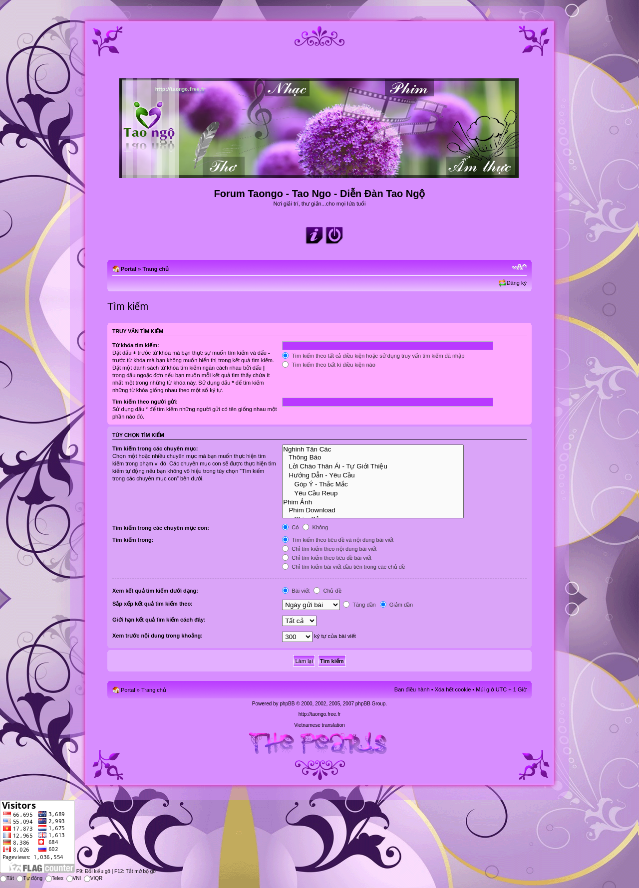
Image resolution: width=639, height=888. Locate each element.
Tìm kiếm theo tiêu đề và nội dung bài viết (337, 540)
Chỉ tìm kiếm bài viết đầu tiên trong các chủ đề (343, 567)
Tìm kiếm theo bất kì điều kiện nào (328, 365)
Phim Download (373, 510)
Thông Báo (373, 457)
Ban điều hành (412, 689)
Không (315, 527)
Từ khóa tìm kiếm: (135, 345)
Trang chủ (155, 269)
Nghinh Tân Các (373, 449)
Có (290, 527)
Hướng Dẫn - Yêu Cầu (373, 474)
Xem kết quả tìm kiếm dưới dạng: (155, 591)
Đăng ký (517, 283)
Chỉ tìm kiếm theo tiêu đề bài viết (326, 558)
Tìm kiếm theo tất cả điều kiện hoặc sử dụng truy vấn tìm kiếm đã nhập (373, 356)
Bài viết (296, 591)
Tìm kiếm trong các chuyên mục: (155, 448)
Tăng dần (359, 605)
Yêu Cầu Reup (373, 492)
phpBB (287, 703)
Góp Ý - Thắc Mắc (373, 483)
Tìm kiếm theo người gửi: (145, 402)
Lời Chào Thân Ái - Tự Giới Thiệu (373, 465)
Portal (128, 269)
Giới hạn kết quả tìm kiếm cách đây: (159, 620)
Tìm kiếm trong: (132, 540)
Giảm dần (396, 605)
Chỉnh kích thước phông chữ (519, 266)
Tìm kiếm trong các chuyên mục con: (160, 528)
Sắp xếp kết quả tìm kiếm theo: (152, 604)
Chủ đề (327, 591)
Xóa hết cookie (453, 689)
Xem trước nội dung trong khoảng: (157, 636)
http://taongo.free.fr (320, 714)
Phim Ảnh (373, 501)
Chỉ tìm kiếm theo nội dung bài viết (329, 549)
